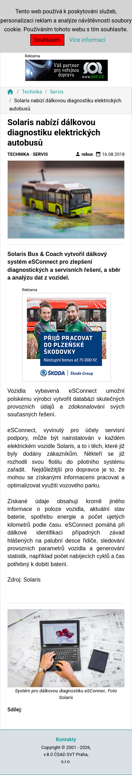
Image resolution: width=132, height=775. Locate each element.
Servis (56, 92)
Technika (32, 92)
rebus (84, 154)
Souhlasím (47, 40)
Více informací (87, 40)
